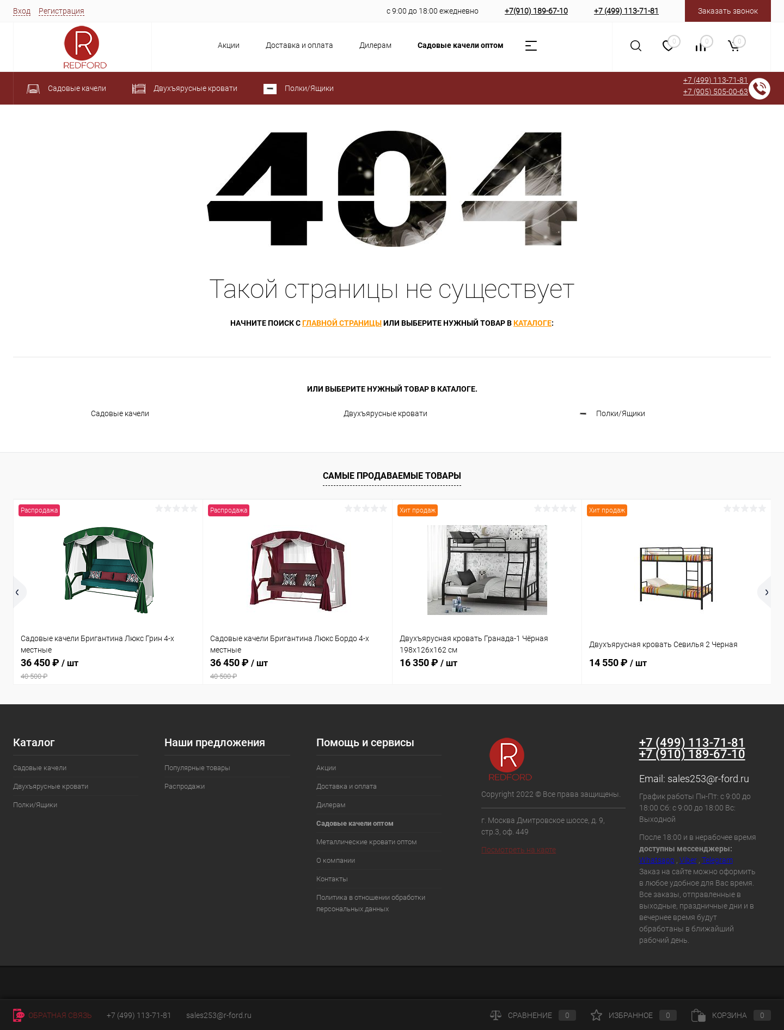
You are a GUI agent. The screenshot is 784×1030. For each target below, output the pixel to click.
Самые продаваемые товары (392, 476)
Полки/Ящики (611, 414)
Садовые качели (110, 414)
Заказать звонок (728, 11)
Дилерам (375, 45)
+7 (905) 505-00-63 (715, 91)
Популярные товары (197, 768)
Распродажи (184, 786)
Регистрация (61, 11)
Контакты (332, 879)
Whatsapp (657, 860)
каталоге (532, 323)
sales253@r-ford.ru (708, 778)
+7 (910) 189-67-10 (692, 754)
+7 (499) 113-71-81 (626, 11)
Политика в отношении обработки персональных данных (370, 903)
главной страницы (342, 323)
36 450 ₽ (108, 669)
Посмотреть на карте (518, 849)
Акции (229, 45)
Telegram (717, 860)
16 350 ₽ (428, 662)
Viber (688, 860)
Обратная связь (52, 1015)
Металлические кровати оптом (366, 842)
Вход (21, 11)
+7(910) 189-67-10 (536, 11)
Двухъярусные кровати (375, 414)
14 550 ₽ (618, 662)
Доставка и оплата (299, 45)
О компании (335, 860)
